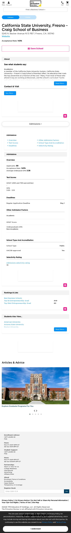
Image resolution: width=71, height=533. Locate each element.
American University (12, 322)
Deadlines (13, 146)
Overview (13, 140)
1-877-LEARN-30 (9, 437)
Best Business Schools (13, 298)
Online (27, 17)
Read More (60, 83)
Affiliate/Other (9, 474)
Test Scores (13, 143)
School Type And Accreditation (51, 143)
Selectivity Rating (46, 146)
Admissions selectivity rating (18, 263)
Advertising (8, 472)
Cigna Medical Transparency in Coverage (13, 484)
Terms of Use (61, 522)
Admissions (35, 124)
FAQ (5, 439)
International (8, 470)
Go (66, 491)
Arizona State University (14, 324)
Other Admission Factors (49, 140)
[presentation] (34, 410)
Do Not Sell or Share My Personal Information (49, 500)
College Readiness (10, 468)
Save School (65, 116)
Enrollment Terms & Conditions (15, 479)
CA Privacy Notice (22, 500)
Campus (10, 17)
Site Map (35, 502)
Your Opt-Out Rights (10, 502)
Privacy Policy (47, 522)
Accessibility (8, 481)
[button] (29, 414)
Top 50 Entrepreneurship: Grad (16, 301)
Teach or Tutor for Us (11, 467)
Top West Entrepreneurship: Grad (17, 303)
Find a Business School (35, 9)
